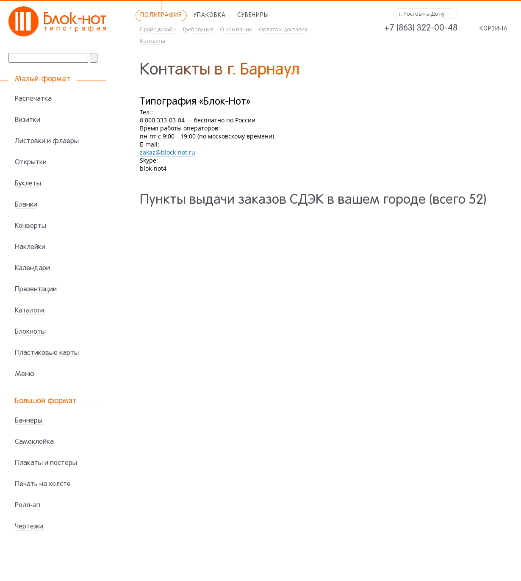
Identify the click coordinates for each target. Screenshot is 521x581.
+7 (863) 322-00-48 (420, 28)
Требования (197, 29)
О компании (236, 29)
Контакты (152, 40)
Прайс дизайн (158, 29)
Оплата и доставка (283, 29)
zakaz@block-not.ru (167, 152)
